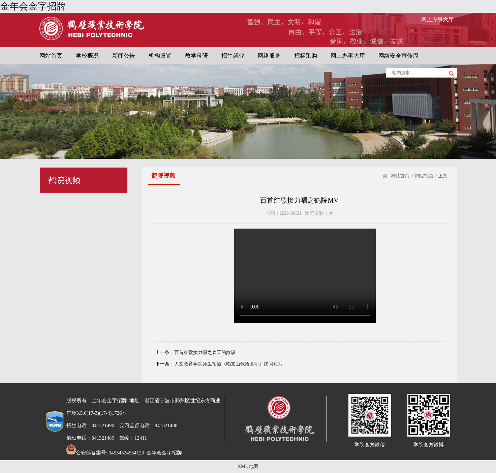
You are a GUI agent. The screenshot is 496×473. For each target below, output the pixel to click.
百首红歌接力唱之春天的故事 (205, 352)
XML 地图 (248, 466)
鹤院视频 (423, 175)
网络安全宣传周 (398, 56)
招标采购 (305, 56)
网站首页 (50, 56)
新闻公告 (123, 56)
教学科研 (196, 56)
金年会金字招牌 (33, 6)
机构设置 (160, 56)
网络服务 (269, 56)
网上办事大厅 (437, 19)
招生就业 (232, 56)
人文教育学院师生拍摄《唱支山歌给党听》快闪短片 (228, 363)
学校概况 (87, 56)
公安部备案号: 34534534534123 (105, 452)
